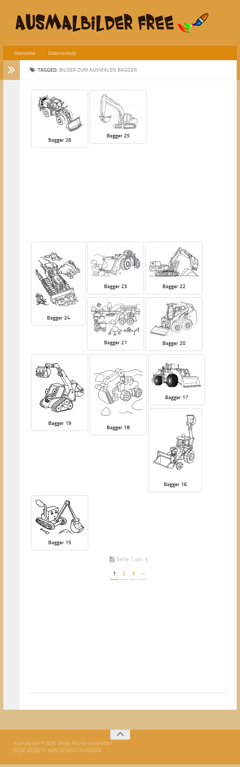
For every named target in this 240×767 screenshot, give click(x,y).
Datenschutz (58, 54)
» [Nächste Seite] (143, 576)
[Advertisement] (162, 195)
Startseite (24, 54)
